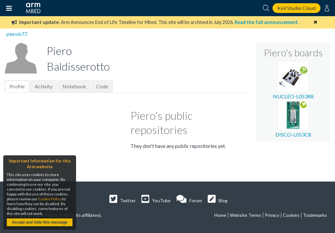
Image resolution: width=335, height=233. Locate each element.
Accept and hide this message (39, 222)
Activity (43, 86)
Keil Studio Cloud (296, 8)
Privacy (272, 215)
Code (102, 86)
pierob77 (16, 34)
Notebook (74, 86)
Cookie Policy (49, 198)
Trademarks (315, 215)
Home (220, 215)
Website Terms (245, 215)
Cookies (291, 215)
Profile (17, 86)
